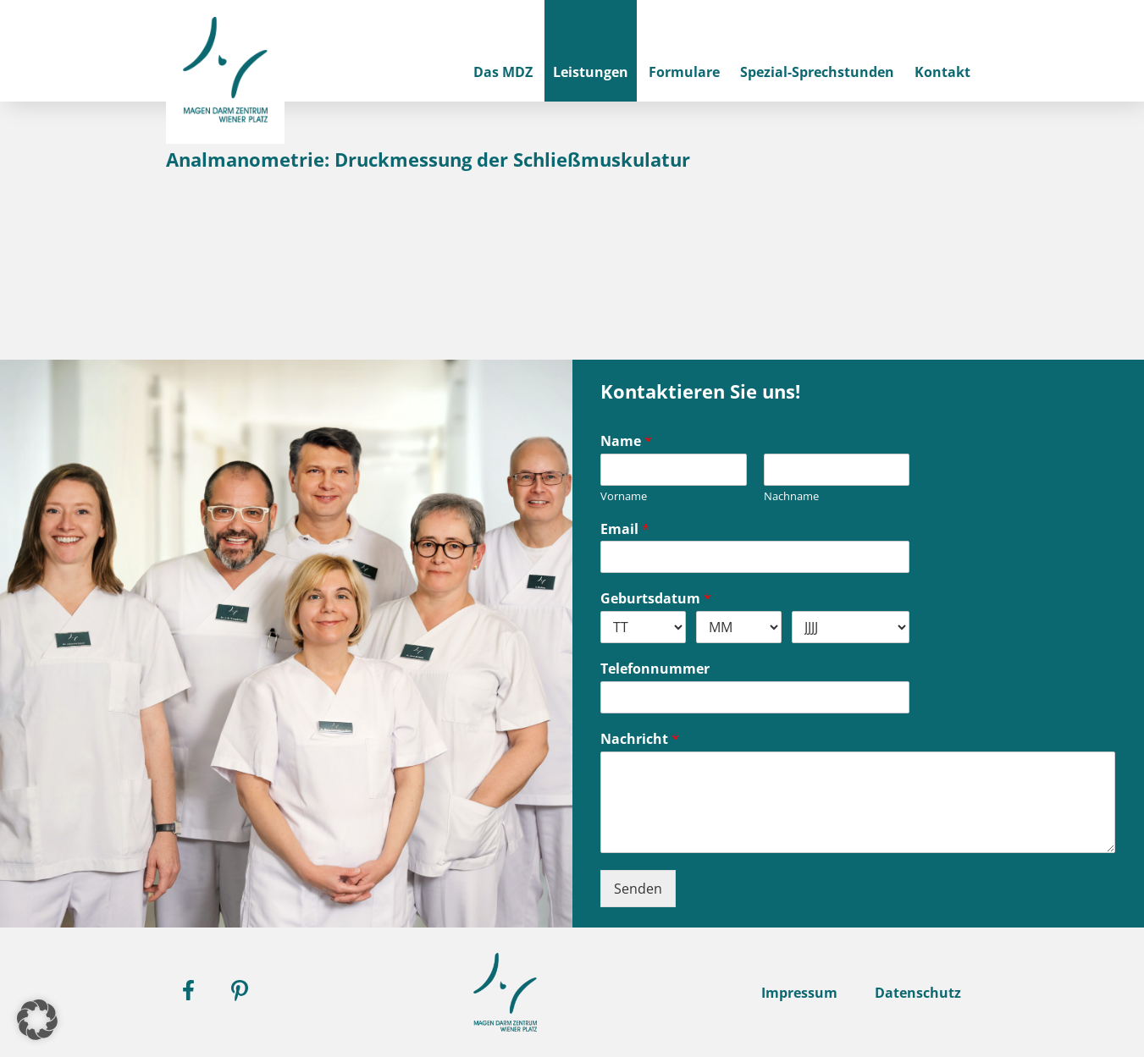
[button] (37, 1020)
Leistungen (590, 72)
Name (626, 441)
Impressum (799, 992)
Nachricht (639, 739)
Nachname (791, 496)
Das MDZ (503, 72)
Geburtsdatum (655, 599)
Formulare (684, 72)
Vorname (623, 496)
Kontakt (942, 72)
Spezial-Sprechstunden (817, 72)
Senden (638, 888)
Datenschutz (918, 992)
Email (624, 529)
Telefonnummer (655, 669)
